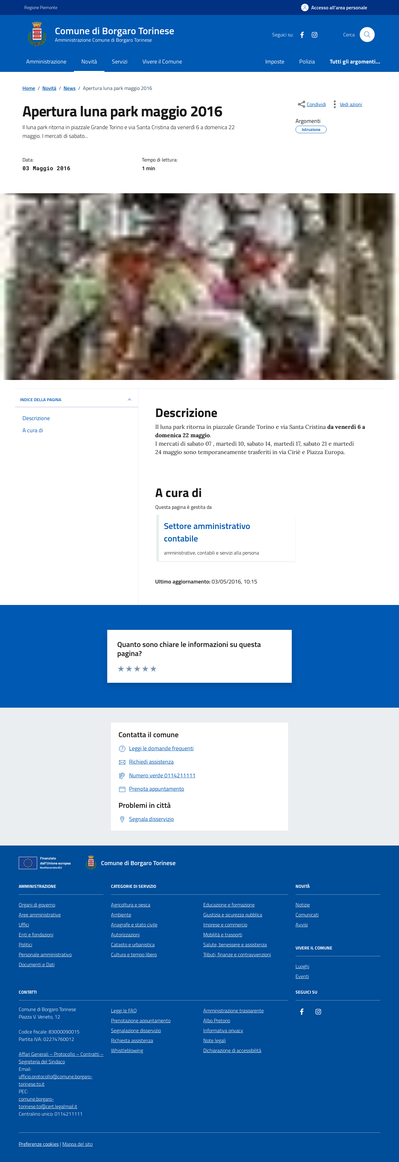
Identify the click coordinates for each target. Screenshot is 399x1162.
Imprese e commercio (225, 924)
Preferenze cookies (39, 1144)
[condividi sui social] (311, 104)
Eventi (302, 976)
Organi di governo (37, 904)
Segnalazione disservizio (136, 1030)
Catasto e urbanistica (133, 944)
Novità (89, 61)
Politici (25, 944)
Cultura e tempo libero (134, 954)
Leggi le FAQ (124, 1010)
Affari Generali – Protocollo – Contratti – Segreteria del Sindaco (61, 1057)
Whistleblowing (127, 1050)
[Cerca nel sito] (367, 34)
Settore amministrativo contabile (207, 532)
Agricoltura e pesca (130, 904)
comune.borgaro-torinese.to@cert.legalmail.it (48, 1102)
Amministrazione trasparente (233, 1010)
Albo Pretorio (216, 1020)
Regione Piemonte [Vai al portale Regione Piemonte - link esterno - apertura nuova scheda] (40, 7)
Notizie (303, 904)
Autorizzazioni (125, 934)
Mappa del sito (77, 1144)
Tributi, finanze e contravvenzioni (237, 954)
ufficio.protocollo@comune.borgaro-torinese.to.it (56, 1080)
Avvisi (302, 924)
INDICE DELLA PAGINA (76, 399)
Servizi (119, 61)
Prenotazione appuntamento (141, 1020)
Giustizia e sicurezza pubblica (232, 914)
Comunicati (307, 914)
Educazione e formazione (229, 904)
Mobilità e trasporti (222, 934)
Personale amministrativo (45, 954)
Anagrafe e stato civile (134, 924)
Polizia (307, 61)
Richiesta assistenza (132, 1040)
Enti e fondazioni (36, 934)
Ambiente (121, 914)
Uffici (24, 924)
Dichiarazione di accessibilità (232, 1050)
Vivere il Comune (162, 61)
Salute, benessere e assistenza (235, 944)
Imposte (274, 61)
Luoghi (302, 966)
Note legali (214, 1040)
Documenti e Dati (37, 964)
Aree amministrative (40, 914)
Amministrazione (46, 61)
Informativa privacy (223, 1030)
